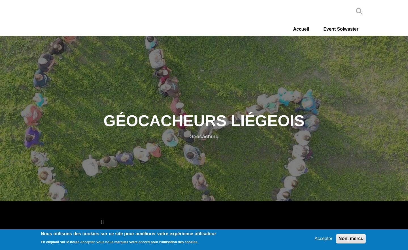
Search (359, 11)
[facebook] (104, 221)
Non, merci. (351, 238)
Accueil (301, 29)
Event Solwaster (340, 29)
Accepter (323, 238)
